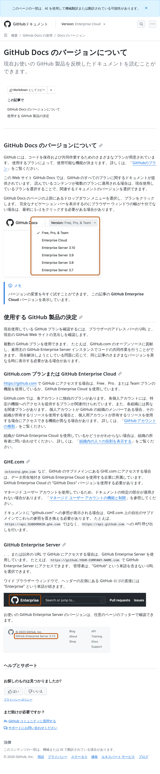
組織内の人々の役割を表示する (105, 441)
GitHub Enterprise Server (35, 545)
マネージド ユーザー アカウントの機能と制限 (87, 497)
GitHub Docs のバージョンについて (53, 145)
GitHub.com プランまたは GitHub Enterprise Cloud (63, 374)
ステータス (79, 756)
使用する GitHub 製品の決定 (43, 317)
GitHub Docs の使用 (37, 35)
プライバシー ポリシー (18, 699)
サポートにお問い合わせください (30, 728)
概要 (14, 35)
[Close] (146, 7)
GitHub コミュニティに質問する (30, 721)
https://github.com (20, 383)
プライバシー (57, 756)
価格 (94, 756)
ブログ (143, 756)
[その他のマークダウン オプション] (51, 90)
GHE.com (17, 462)
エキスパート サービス (118, 756)
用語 (41, 756)
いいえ (35, 691)
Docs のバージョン (71, 35)
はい (13, 691)
